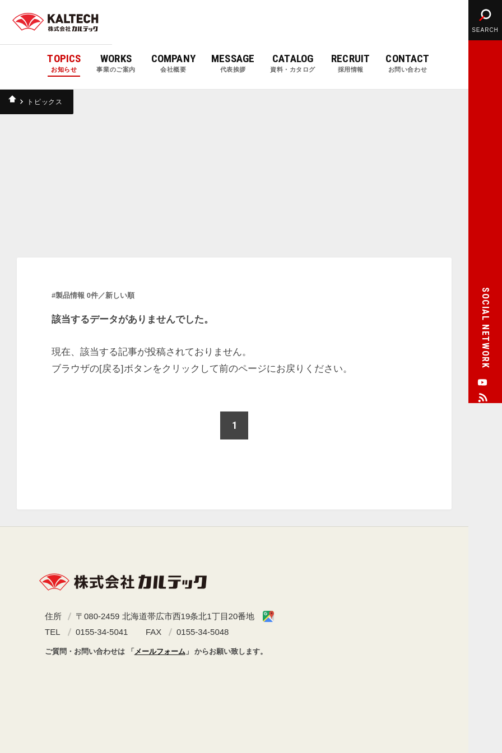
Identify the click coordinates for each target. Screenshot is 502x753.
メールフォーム (159, 651)
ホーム (14, 102)
